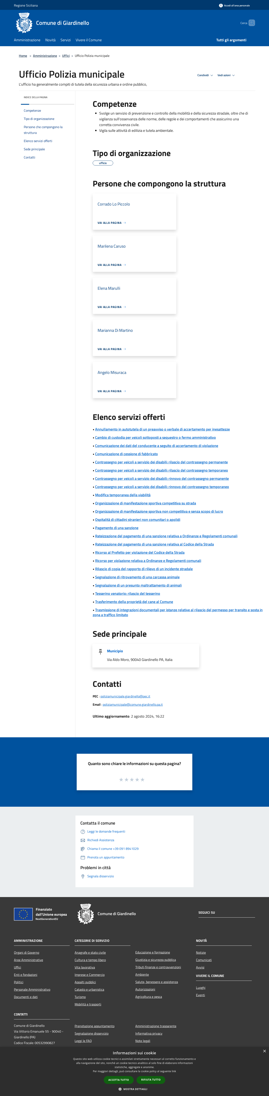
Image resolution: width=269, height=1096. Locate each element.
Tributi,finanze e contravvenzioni (158, 967)
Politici (18, 982)
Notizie (201, 952)
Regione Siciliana (26, 5)
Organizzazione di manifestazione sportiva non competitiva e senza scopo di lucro (159, 511)
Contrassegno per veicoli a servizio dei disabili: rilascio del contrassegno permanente (161, 462)
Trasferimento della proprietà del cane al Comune (134, 601)
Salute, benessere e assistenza (156, 981)
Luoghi (200, 987)
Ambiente (142, 974)
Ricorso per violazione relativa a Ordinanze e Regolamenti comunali (148, 560)
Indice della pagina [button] (35, 97)
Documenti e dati (26, 996)
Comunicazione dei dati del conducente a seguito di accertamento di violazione (156, 445)
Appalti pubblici (85, 982)
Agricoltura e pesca (148, 996)
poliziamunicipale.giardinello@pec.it (125, 696)
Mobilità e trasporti (88, 1004)
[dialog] (134, 1071)
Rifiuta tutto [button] (151, 1079)
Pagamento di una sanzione (116, 528)
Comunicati (204, 959)
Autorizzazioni (145, 989)
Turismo (80, 996)
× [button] (264, 1051)
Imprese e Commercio (90, 974)
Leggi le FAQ (83, 1040)
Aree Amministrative (28, 959)
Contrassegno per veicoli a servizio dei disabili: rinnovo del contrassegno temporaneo (162, 486)
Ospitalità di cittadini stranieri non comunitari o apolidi (137, 519)
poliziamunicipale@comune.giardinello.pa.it (133, 704)
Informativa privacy (148, 1033)
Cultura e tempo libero (90, 959)
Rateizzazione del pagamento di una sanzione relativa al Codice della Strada (154, 544)
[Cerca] (250, 23)
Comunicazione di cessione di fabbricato (126, 454)
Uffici (66, 55)
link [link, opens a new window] (174, 1071)
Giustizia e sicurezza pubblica (155, 959)
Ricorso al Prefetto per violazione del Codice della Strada (140, 552)
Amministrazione (45, 55)
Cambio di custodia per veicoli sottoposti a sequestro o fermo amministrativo (155, 437)
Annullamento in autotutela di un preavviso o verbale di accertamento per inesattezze (162, 429)
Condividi (205, 75)
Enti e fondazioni (25, 974)
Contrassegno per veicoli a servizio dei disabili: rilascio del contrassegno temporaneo (161, 470)
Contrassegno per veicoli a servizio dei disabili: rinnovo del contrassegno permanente (162, 478)
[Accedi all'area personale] (234, 5)
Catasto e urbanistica (89, 989)
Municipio (115, 651)
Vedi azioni (227, 75)
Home (23, 55)
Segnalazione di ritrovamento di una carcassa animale (137, 577)
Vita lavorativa (85, 967)
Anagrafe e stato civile (90, 952)
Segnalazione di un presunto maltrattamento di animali (138, 585)
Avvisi (200, 967)
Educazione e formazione (152, 952)
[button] (134, 1089)
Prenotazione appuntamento (94, 1026)
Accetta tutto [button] (118, 1080)
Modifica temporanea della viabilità (122, 495)
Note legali (142, 1040)
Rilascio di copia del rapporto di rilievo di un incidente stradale (144, 569)
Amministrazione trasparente (155, 1026)
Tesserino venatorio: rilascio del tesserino (127, 593)
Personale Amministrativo (32, 989)
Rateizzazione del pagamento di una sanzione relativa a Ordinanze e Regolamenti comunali (166, 536)
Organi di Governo (26, 952)
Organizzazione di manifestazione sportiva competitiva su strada (145, 503)
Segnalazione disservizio (91, 1033)
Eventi (200, 995)
